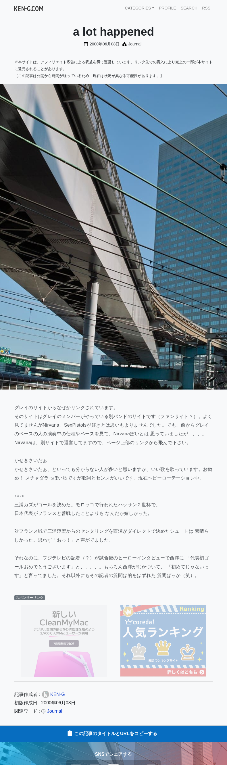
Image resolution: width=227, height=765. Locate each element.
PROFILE (167, 8)
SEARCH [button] (189, 8)
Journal (134, 44)
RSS (206, 8)
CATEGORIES (138, 8)
